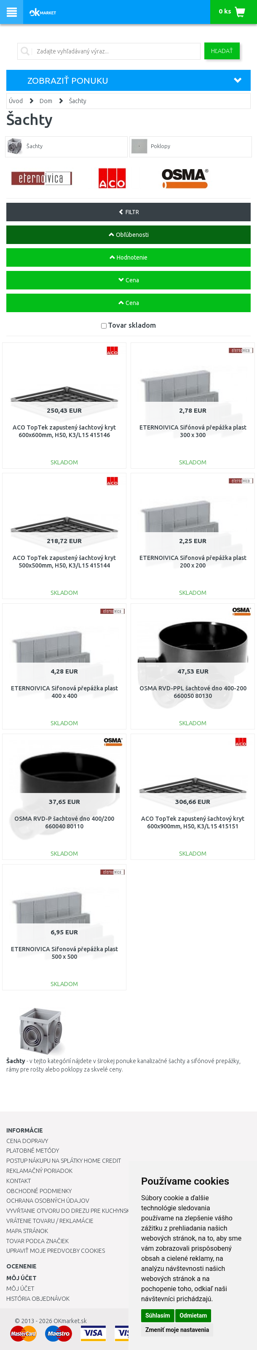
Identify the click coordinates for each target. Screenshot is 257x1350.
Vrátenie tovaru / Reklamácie (50, 1220)
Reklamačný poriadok (39, 1170)
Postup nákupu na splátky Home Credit (63, 1160)
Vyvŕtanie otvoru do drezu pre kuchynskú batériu (81, 1210)
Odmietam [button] (193, 1315)
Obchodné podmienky (39, 1191)
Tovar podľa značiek (37, 1241)
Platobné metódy (32, 1150)
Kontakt (18, 1181)
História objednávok (38, 1298)
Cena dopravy (27, 1141)
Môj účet (20, 1288)
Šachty (77, 101)
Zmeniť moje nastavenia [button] (177, 1329)
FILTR (128, 212)
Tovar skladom (132, 325)
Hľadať (222, 51)
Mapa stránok (27, 1231)
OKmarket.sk (70, 1321)
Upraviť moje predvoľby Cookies (55, 1250)
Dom (46, 101)
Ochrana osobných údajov (47, 1200)
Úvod (16, 101)
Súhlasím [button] (157, 1315)
